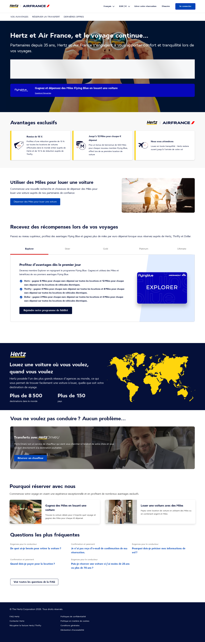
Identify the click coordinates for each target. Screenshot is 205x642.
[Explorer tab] (29, 250)
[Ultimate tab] (182, 250)
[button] (109, 6)
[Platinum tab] (144, 250)
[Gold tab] (105, 250)
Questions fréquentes (43, 93)
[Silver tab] (67, 250)
